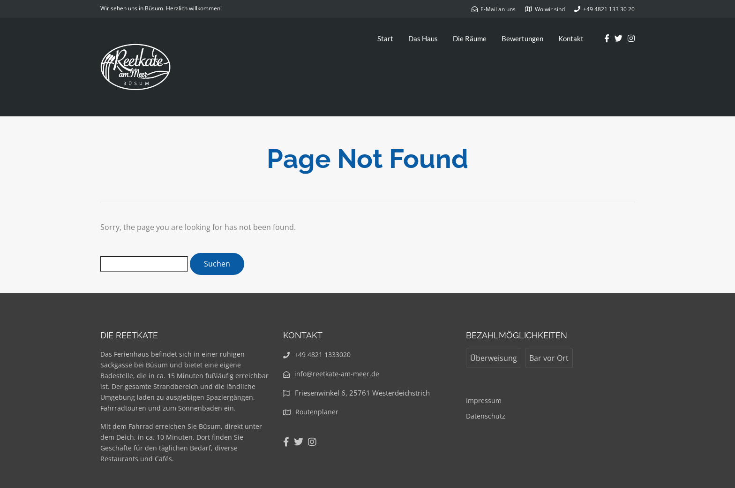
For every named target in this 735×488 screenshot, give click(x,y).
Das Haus (423, 38)
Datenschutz (485, 416)
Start (385, 38)
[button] (715, 13)
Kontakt (571, 38)
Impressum (484, 400)
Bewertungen (522, 38)
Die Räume (470, 38)
